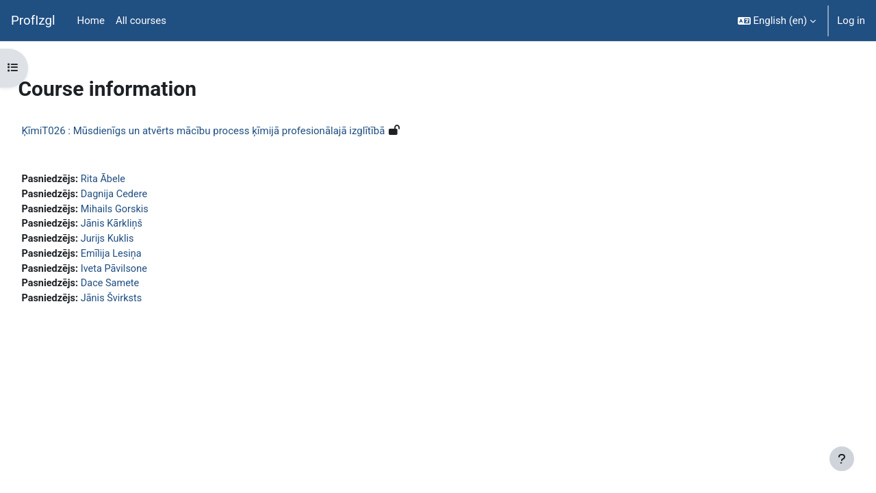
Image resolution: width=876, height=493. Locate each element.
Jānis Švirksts (145, 302)
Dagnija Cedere (147, 195)
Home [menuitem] (91, 20)
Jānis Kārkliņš (145, 226)
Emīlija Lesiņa (144, 257)
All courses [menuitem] (141, 20)
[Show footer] (841, 458)
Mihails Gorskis (148, 210)
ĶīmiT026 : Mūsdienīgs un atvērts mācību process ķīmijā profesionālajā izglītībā (233, 131)
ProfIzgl (33, 20)
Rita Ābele (136, 179)
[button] (777, 20)
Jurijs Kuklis (140, 241)
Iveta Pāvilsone (147, 272)
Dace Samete (143, 287)
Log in (851, 20)
